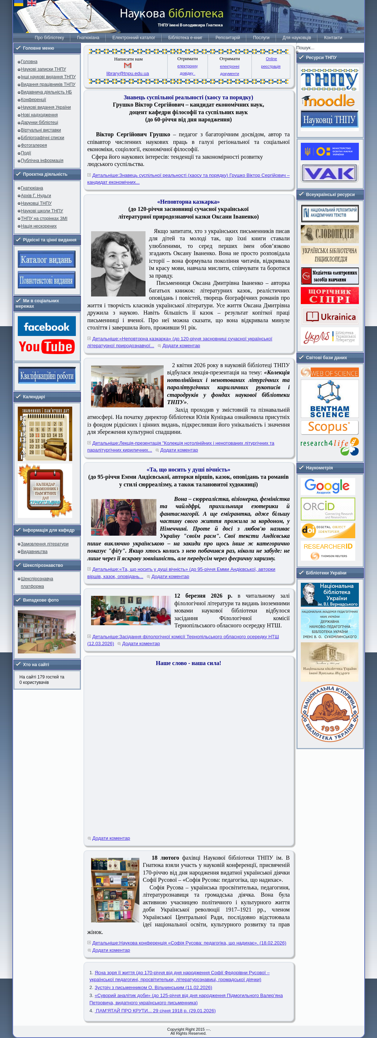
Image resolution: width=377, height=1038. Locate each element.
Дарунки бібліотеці (39, 122)
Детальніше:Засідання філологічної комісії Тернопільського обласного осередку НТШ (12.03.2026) (183, 640)
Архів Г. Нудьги (36, 195)
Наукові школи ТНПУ (42, 210)
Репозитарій (228, 37)
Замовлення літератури (45, 544)
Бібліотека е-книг (185, 37)
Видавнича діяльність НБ (46, 92)
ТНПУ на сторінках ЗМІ (44, 218)
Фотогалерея (34, 145)
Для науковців (297, 37)
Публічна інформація (42, 160)
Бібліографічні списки (43, 137)
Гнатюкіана (88, 37)
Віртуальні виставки (41, 130)
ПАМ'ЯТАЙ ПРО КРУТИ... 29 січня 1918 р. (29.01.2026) (155, 1010)
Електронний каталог (133, 37)
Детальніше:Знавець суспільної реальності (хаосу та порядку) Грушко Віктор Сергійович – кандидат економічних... (188, 179)
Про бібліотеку (49, 37)
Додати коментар (181, 345)
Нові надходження (39, 114)
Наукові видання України (46, 107)
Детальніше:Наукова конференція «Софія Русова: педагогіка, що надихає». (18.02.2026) (190, 943)
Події (26, 152)
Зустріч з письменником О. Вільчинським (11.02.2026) (153, 987)
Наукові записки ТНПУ (43, 69)
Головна (29, 61)
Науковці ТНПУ (36, 203)
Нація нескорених (39, 226)
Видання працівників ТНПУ (48, 84)
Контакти (333, 37)
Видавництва (34, 551)
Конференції (33, 99)
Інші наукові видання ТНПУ (48, 76)
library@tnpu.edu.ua (127, 73)
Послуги (261, 37)
